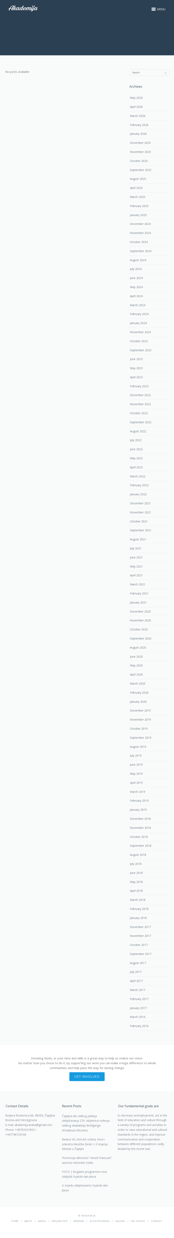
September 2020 (140, 638)
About (28, 1221)
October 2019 (139, 728)
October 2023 (139, 341)
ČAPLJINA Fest (60, 1221)
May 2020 (136, 665)
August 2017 (138, 963)
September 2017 (140, 954)
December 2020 (140, 611)
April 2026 (136, 107)
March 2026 (137, 116)
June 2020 (136, 656)
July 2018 (136, 864)
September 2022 (140, 422)
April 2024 (136, 296)
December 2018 (140, 819)
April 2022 (136, 467)
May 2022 (136, 458)
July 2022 (136, 440)
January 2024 (138, 323)
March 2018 (137, 900)
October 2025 (139, 161)
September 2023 (140, 350)
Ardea (42, 1221)
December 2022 (140, 395)
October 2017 (139, 945)
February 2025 (139, 206)
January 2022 (138, 494)
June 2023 (136, 359)
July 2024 (136, 269)
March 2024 (137, 305)
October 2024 (139, 242)
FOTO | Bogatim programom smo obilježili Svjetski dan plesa (84, 1174)
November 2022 (140, 404)
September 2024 (140, 251)
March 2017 (137, 990)
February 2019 (139, 800)
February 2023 (139, 386)
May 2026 (136, 98)
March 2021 (137, 584)
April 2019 (136, 783)
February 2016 (139, 1026)
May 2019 (136, 774)
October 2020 (139, 629)
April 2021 (136, 575)
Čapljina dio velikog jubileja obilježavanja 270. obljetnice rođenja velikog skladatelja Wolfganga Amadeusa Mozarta (86, 1123)
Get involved (87, 1076)
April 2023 (136, 377)
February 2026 (139, 125)
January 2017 (138, 1008)
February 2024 (139, 314)
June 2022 (136, 449)
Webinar (79, 1221)
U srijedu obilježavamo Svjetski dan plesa (85, 1187)
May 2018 (136, 882)
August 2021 (138, 539)
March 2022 (137, 476)
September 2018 (140, 846)
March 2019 (137, 792)
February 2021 (139, 593)
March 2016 (137, 1017)
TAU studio (138, 1221)
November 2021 (140, 512)
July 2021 (136, 548)
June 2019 (136, 764)
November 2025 (140, 152)
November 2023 (140, 332)
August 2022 (138, 431)
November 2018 (140, 828)
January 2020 (138, 701)
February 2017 (139, 999)
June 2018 (136, 873)
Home (15, 1221)
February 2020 (139, 692)
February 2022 (139, 485)
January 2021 (138, 602)
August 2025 (138, 179)
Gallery (120, 1221)
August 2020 (138, 647)
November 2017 (140, 936)
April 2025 (136, 188)
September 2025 (140, 170)
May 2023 (136, 368)
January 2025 (138, 215)
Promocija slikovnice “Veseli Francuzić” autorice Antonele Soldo (87, 1160)
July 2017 (136, 972)
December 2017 (140, 927)
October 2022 (139, 413)
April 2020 (136, 674)
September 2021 (140, 530)
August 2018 (138, 855)
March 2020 (137, 683)
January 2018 (138, 918)
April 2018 (136, 891)
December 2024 (140, 224)
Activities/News (99, 1221)
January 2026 (138, 134)
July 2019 (136, 755)
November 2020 (140, 620)
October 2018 (139, 837)
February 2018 (139, 909)
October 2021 (139, 521)
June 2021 (136, 557)
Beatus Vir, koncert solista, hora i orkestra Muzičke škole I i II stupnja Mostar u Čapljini (85, 1144)
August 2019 (138, 747)
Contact (156, 1221)
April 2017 (136, 981)
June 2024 (136, 278)
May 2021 (136, 566)
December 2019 (140, 710)
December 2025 (140, 143)
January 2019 (138, 810)
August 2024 (138, 260)
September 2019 (140, 738)
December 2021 (140, 503)
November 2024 (140, 233)
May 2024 (136, 287)
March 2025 (137, 197)
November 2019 (140, 719)
